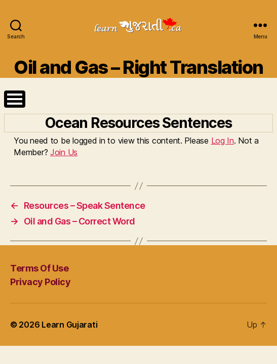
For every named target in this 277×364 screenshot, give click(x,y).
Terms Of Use (39, 268)
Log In (222, 140)
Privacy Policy (40, 282)
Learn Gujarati (69, 325)
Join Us (63, 152)
